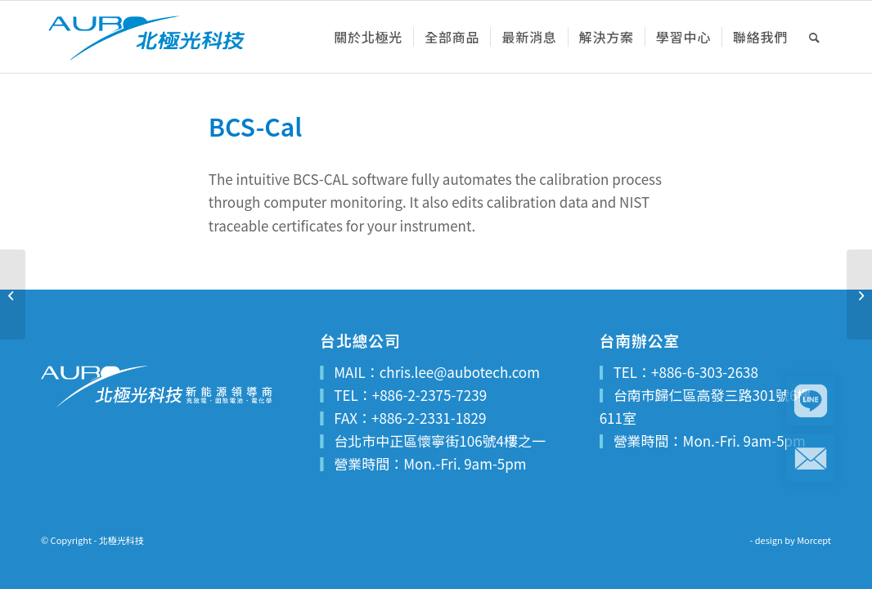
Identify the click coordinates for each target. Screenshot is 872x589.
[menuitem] (368, 37)
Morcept (814, 539)
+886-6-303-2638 (704, 372)
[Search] (814, 37)
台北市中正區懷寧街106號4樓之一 (440, 440)
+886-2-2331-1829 (428, 417)
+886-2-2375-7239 (429, 394)
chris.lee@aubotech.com (460, 372)
